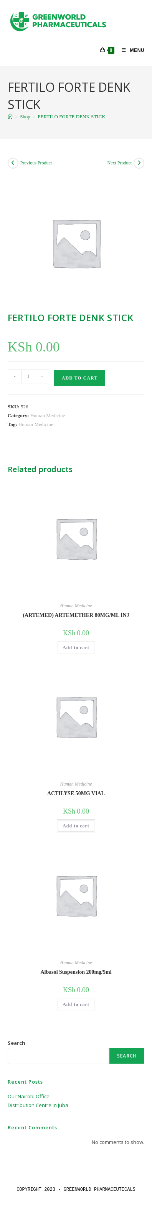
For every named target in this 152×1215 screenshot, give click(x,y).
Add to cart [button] (76, 647)
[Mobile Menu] (130, 50)
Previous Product (36, 163)
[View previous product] (13, 163)
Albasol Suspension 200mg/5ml (75, 972)
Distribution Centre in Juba (38, 1105)
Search (16, 1042)
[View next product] (139, 163)
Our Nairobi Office (29, 1096)
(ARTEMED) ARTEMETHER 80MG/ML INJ (76, 615)
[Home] (10, 116)
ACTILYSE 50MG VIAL (76, 793)
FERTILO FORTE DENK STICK (71, 116)
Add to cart (79, 378)
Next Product (119, 163)
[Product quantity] (28, 376)
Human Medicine (47, 415)
